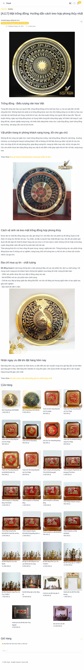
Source (27, 666)
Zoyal (8, 3)
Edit (31, 666)
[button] (70, 3)
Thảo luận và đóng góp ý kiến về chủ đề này (16, 27)
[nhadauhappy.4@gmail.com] (11, 24)
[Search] (74, 3)
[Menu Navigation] (4, 3)
